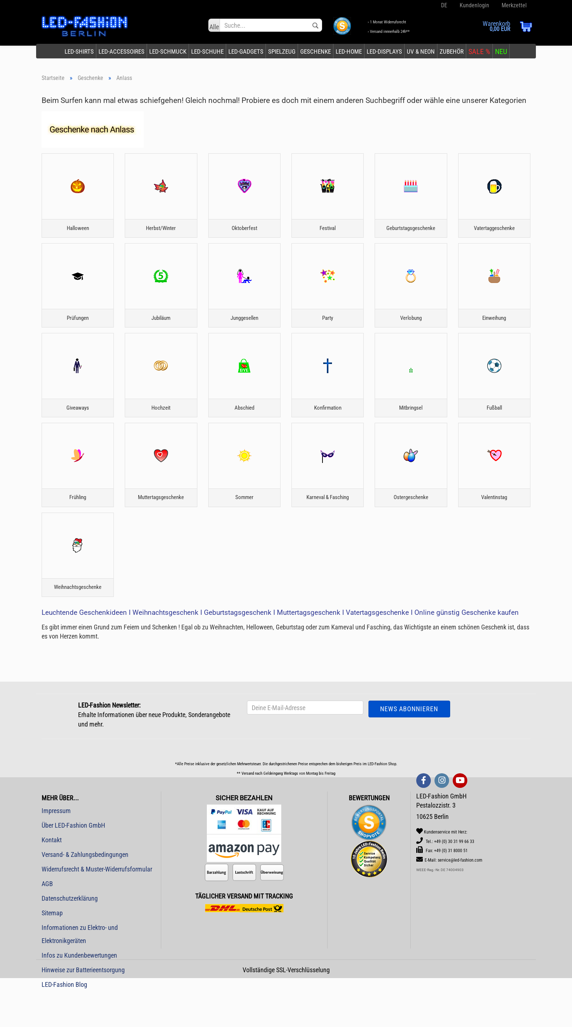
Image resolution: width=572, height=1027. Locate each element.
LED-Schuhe (207, 51)
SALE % (479, 51)
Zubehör (452, 51)
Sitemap (52, 948)
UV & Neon (421, 51)
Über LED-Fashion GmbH (73, 860)
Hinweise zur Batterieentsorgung (83, 1005)
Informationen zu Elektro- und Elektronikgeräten (80, 969)
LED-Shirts (79, 51)
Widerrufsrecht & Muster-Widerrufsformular (97, 904)
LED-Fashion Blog (64, 1019)
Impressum (56, 846)
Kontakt (52, 875)
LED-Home (349, 51)
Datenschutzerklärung (70, 933)
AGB (47, 919)
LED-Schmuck (167, 51)
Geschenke (315, 51)
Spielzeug (281, 51)
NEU (501, 51)
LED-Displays (384, 51)
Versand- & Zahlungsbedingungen (85, 889)
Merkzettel (513, 5)
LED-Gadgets (245, 51)
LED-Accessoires (121, 51)
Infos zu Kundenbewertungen (79, 990)
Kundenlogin (473, 5)
